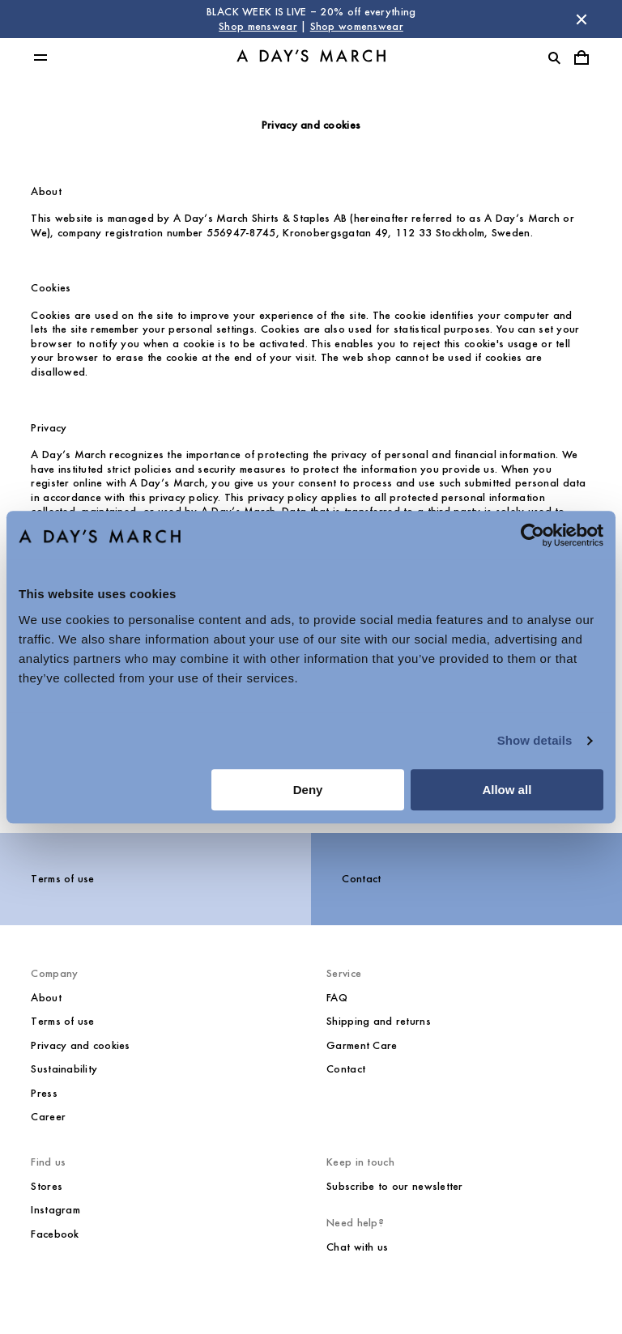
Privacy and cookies (80, 1045)
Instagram (55, 1210)
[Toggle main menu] (40, 57)
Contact (361, 879)
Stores (46, 1186)
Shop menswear (258, 26)
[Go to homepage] (311, 57)
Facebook (55, 1234)
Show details (535, 740)
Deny (308, 790)
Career (48, 1117)
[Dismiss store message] (581, 19)
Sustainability (64, 1069)
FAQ (336, 998)
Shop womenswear (356, 26)
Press (44, 1093)
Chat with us (357, 1247)
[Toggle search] (554, 57)
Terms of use (62, 879)
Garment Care (361, 1045)
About (46, 998)
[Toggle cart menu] (581, 57)
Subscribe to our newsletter (394, 1186)
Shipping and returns (378, 1021)
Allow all (506, 790)
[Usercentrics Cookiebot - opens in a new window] (532, 535)
